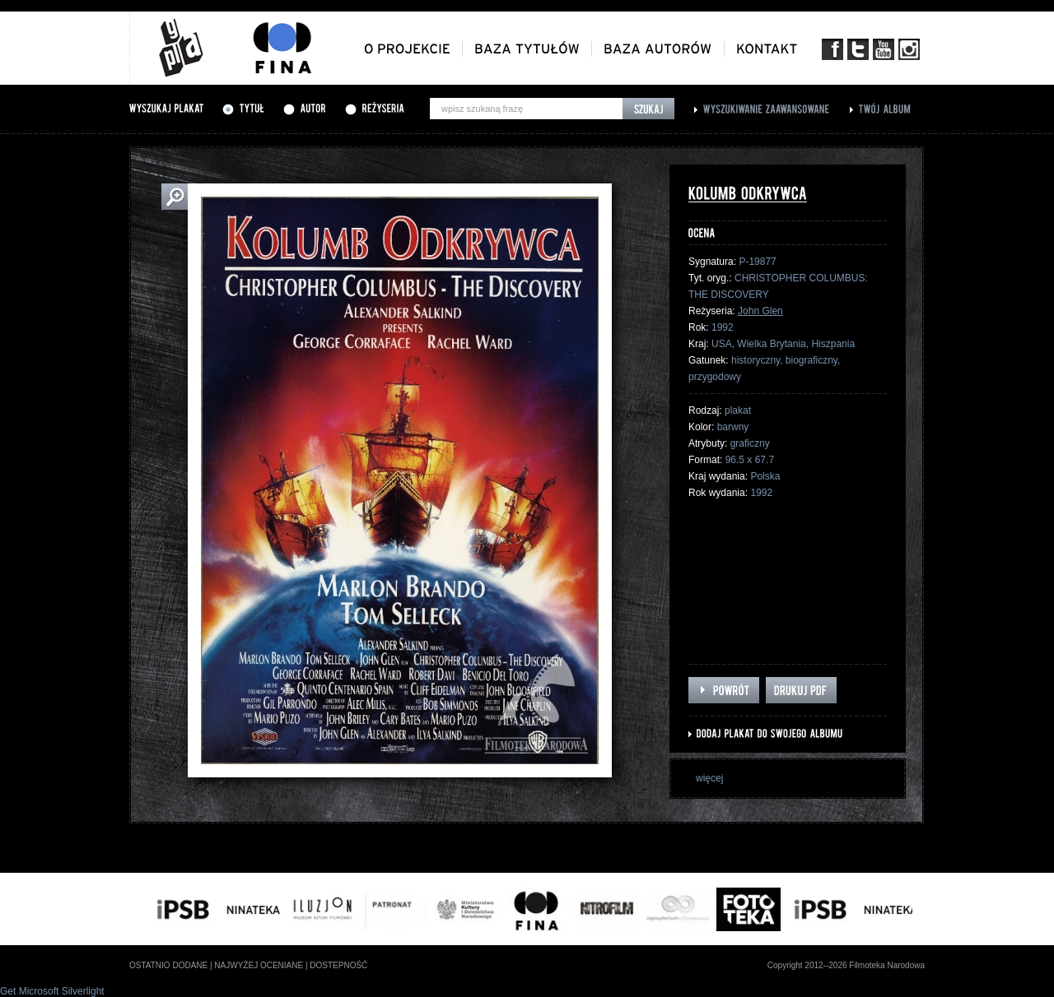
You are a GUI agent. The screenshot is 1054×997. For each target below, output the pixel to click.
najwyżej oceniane (258, 965)
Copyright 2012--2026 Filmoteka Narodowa (846, 965)
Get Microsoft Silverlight (52, 991)
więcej (709, 778)
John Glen (760, 311)
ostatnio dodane (168, 965)
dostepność (338, 965)
